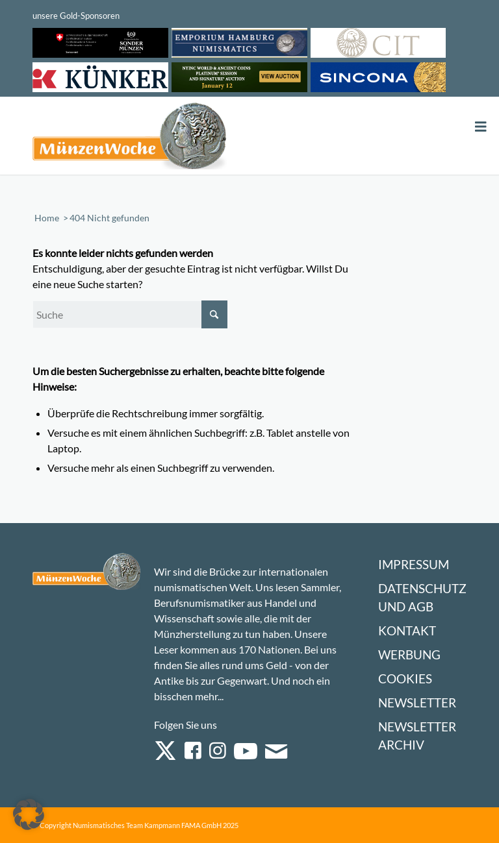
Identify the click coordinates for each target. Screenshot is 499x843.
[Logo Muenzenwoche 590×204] (129, 138)
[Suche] (129, 314)
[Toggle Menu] (481, 127)
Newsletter (417, 702)
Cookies (405, 678)
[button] (28, 814)
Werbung (409, 654)
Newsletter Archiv (417, 735)
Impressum (413, 564)
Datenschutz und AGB (422, 597)
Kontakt (407, 630)
